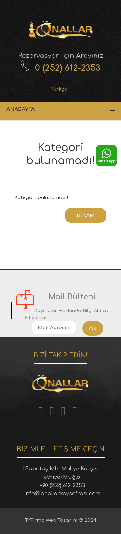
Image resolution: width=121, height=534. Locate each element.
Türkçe (59, 89)
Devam (85, 215)
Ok (92, 329)
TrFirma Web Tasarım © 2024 (60, 520)
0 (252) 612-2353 (67, 68)
